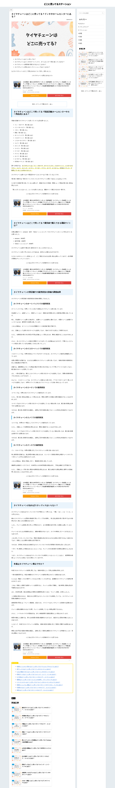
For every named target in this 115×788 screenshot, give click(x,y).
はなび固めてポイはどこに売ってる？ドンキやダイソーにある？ (36, 672)
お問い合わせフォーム (91, 783)
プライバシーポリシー (78, 783)
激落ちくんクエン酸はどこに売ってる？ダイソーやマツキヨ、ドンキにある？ (40, 685)
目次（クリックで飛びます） (40, 104)
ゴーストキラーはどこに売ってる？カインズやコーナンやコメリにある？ (38, 682)
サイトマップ (101, 783)
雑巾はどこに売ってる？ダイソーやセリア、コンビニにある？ (35, 690)
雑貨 (13, 698)
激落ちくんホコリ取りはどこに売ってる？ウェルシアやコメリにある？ (38, 666)
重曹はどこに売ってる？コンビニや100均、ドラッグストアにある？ (37, 679)
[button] (102, 13)
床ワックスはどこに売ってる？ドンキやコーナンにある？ (34, 669)
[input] (91, 13)
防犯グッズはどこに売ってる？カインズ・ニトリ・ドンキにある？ (36, 674)
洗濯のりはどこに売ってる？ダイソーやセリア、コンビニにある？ (36, 687)
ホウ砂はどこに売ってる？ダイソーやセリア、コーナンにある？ (36, 677)
